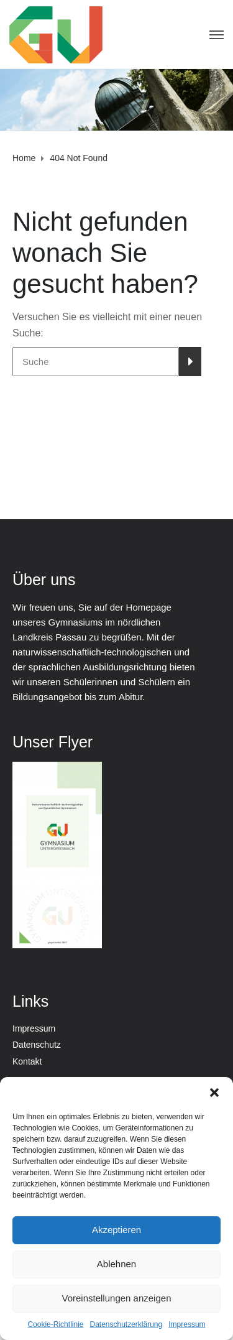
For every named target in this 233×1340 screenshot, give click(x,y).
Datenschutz (36, 1045)
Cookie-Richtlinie (55, 1324)
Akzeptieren (116, 1229)
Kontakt (27, 1061)
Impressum (186, 1324)
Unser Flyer (52, 742)
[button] (214, 1092)
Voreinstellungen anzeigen (116, 1298)
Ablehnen (116, 1264)
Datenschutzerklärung (125, 1324)
